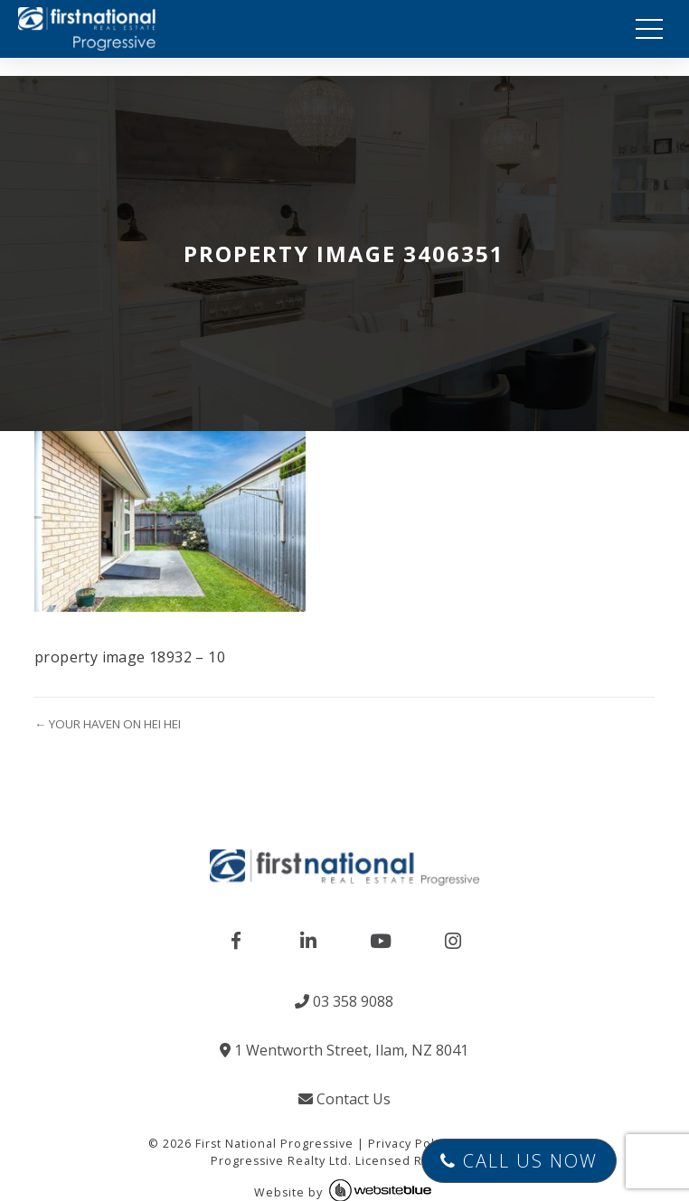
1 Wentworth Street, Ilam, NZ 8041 (344, 1050)
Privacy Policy (409, 1143)
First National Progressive (274, 1143)
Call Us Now (519, 1161)
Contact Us (344, 1099)
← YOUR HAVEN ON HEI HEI (107, 724)
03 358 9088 (344, 1001)
